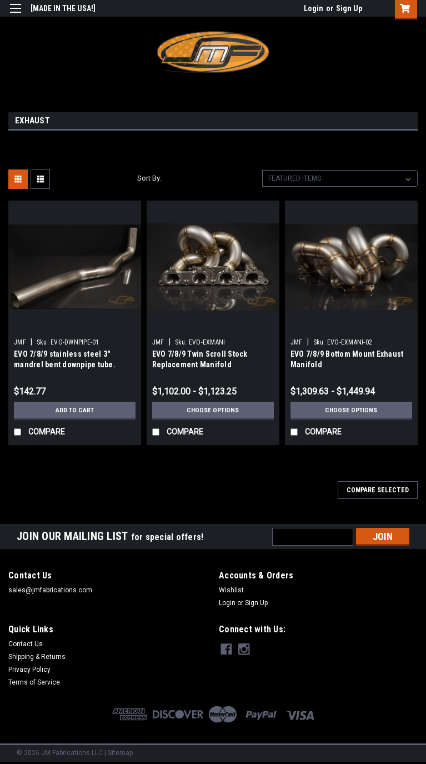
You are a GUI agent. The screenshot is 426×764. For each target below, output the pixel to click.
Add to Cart (75, 410)
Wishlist (231, 590)
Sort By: (149, 178)
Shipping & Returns (37, 657)
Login (313, 8)
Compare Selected (378, 490)
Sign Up (349, 8)
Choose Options (213, 410)
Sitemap (120, 753)
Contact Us (25, 644)
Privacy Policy (29, 669)
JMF (20, 342)
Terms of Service (34, 682)
